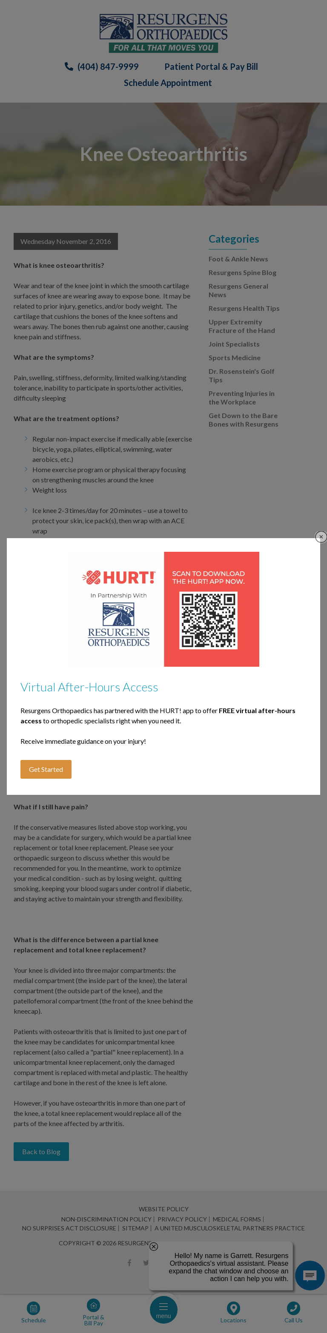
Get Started (46, 769)
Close (321, 537)
